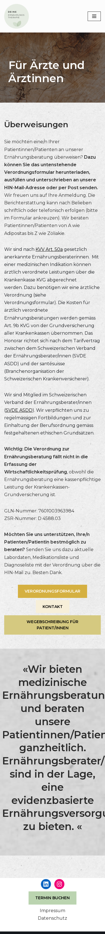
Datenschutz (52, 918)
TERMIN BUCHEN (52, 897)
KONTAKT (53, 606)
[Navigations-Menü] (94, 16)
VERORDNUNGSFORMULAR (52, 591)
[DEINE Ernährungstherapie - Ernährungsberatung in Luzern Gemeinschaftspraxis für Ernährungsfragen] (16, 16)
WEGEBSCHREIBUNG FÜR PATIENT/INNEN (52, 624)
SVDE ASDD (19, 410)
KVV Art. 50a (49, 249)
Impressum (52, 910)
